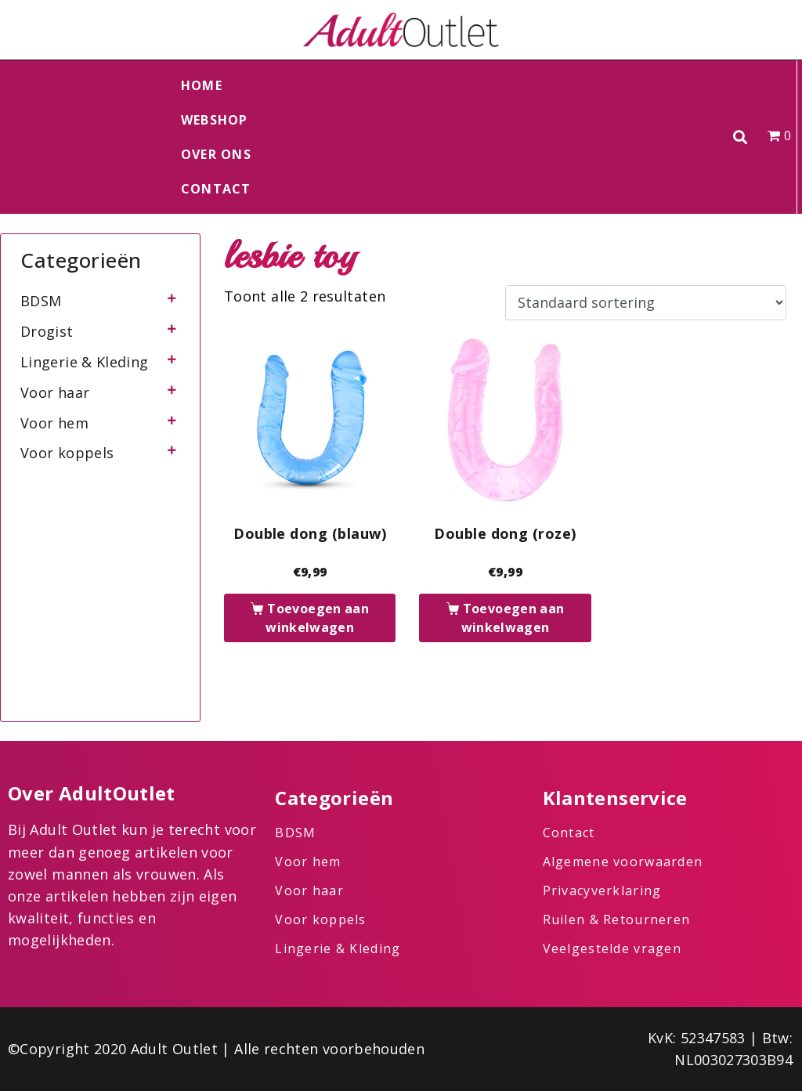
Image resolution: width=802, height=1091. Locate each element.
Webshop (214, 119)
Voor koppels (67, 452)
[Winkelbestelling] (645, 303)
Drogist (47, 331)
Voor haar (54, 392)
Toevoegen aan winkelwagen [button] (317, 618)
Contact (216, 188)
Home (201, 85)
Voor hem (54, 423)
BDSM (40, 300)
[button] (740, 137)
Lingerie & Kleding (84, 361)
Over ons (216, 154)
